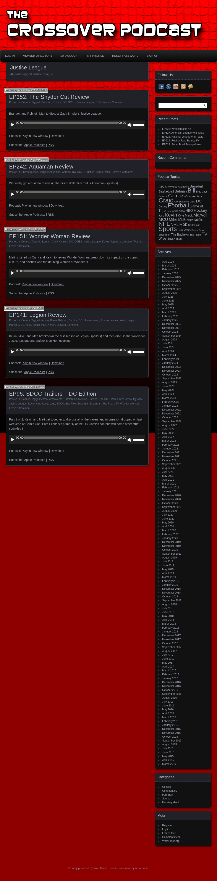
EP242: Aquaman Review (41, 167)
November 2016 (171, 686)
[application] (77, 124)
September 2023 (171, 378)
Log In (10, 55)
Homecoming (91, 320)
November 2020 (171, 499)
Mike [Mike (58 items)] (173, 219)
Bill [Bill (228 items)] (191, 190)
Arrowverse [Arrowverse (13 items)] (171, 186)
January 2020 (170, 538)
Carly (55, 241)
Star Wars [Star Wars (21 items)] (184, 230)
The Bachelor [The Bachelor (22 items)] (180, 234)
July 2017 (167, 654)
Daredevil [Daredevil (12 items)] (184, 201)
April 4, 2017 (35, 308)
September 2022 (171, 421)
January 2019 (170, 584)
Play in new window (35, 136)
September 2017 (171, 647)
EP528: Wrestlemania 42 (176, 128)
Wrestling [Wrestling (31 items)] (166, 238)
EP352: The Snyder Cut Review (49, 97)
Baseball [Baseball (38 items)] (196, 186)
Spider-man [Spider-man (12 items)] (194, 225)
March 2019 (169, 577)
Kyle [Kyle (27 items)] (181, 215)
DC (64, 102)
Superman (116, 241)
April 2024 (168, 351)
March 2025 (169, 312)
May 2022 (168, 433)
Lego (52, 403)
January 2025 (170, 320)
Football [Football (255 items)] (178, 205)
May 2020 (168, 522)
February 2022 (170, 444)
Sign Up (152, 55)
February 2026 (170, 269)
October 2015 (170, 736)
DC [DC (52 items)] (199, 201)
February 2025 (170, 316)
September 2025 (171, 288)
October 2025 (170, 285)
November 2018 (171, 592)
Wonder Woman (133, 241)
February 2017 (170, 674)
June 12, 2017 (36, 229)
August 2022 (169, 425)
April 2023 (168, 394)
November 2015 (171, 732)
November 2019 (171, 545)
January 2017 (170, 678)
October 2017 (170, 643)
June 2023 (168, 386)
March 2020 (169, 530)
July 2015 (167, 748)
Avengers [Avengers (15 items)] (183, 186)
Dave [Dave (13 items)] (192, 201)
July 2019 (167, 561)
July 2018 (167, 608)
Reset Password (125, 55)
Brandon (46, 102)
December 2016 (171, 682)
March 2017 (169, 670)
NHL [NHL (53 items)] (174, 224)
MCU (21, 324)
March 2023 (169, 398)
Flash (112, 399)
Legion (131, 320)
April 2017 (168, 666)
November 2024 (171, 327)
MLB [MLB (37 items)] (182, 220)
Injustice (138, 399)
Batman (45, 241)
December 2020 (171, 495)
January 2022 (170, 448)
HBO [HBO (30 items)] (189, 210)
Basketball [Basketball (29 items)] (166, 191)
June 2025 (168, 300)
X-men (51, 324)
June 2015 (168, 752)
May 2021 (168, 475)
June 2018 (168, 612)
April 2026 (168, 261)
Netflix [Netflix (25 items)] (198, 219)
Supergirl (83, 403)
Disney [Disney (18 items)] (163, 206)
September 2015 (171, 740)
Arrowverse (55, 399)
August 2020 (169, 510)
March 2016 (169, 717)
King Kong (42, 403)
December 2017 (171, 635)
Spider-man (39, 324)
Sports (166, 798)
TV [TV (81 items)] (204, 233)
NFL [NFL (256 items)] (164, 223)
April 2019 (168, 573)
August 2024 (169, 339)
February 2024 (170, 359)
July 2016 (167, 701)
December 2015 (171, 728)
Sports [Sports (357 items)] (168, 228)
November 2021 (171, 456)
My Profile (95, 55)
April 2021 (168, 479)
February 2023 (170, 401)
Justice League (85, 102)
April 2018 (168, 619)
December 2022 (171, 409)
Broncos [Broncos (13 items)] (163, 196)
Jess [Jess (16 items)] (161, 215)
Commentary (169, 790)
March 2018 (169, 623)
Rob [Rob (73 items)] (183, 224)
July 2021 (167, 471)
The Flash (108, 403)
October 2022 (170, 417)
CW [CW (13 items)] (176, 201)
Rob (98, 102)
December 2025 (171, 277)
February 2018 (170, 627)
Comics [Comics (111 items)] (176, 195)
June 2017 (168, 658)
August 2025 (169, 292)
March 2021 (169, 483)
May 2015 (168, 756)
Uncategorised (29, 171)
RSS (51, 145)
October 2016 (170, 690)
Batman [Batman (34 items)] (181, 191)
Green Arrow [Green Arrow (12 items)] (178, 211)
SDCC (60, 403)
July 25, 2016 (36, 386)
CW (101, 399)
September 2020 (171, 507)
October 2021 (170, 460)
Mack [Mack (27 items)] (189, 215)
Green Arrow (124, 399)
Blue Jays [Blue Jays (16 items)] (201, 191)
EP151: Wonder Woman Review (49, 236)
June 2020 (168, 518)
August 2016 (169, 697)
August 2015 (169, 744)
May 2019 (168, 569)
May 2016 (168, 709)
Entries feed (169, 833)
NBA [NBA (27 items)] (189, 219)
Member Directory (37, 55)
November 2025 (171, 281)
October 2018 (170, 596)
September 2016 (171, 693)
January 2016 (170, 725)
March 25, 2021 (37, 90)
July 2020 (167, 514)
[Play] (12, 125)
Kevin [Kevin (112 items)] (171, 215)
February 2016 (170, 721)
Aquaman (54, 171)
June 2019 (168, 565)
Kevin (21, 90)
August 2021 (169, 468)
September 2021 (171, 464)
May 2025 (168, 304)
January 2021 (170, 491)
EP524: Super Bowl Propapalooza (181, 144)
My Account (69, 55)
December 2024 (171, 324)
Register (167, 825)
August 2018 (169, 604)
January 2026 (170, 273)
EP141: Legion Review (37, 315)
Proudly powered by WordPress (87, 868)
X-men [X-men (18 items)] (177, 238)
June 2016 (168, 705)
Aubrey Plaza (49, 320)
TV (117, 403)
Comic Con (80, 399)
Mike (107, 171)
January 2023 (170, 405)
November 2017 (171, 639)
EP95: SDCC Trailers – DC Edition (52, 394)
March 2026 (169, 265)
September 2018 (171, 600)
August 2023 (169, 382)
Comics (25, 102)
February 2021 (170, 487)
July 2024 (167, 343)
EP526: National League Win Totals (182, 136)
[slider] (71, 123)
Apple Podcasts (34, 145)
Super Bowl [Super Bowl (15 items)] (198, 230)
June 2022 (168, 429)
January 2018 (170, 631)
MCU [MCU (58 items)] (163, 219)
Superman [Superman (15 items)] (164, 234)
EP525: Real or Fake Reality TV (180, 140)
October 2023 (170, 374)
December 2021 (171, 452)
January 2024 (170, 362)
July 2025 (167, 296)
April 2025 (168, 308)
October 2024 (170, 331)
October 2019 (170, 549)
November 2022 (171, 413)
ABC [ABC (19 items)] (161, 186)
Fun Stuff (167, 794)
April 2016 (168, 713)
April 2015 (168, 760)
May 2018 (168, 616)
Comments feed (171, 837)
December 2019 (171, 542)
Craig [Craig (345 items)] (166, 200)
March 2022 (169, 440)
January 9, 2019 (37, 159)
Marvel (13, 324)
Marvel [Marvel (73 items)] (200, 214)
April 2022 (168, 436)
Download (57, 136)
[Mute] (129, 125)
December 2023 (171, 366)
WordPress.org (171, 840)
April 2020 (168, 526)
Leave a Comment (112, 102)
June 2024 (168, 347)
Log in (165, 829)
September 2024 (171, 335)
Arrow (44, 399)
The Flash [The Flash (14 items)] (195, 234)
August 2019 (169, 557)
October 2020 (170, 503)
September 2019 (171, 553)
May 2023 (168, 390)
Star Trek (70, 403)
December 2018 (171, 588)
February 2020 (170, 534)
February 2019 (170, 581)
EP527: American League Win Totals (183, 132)
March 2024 (169, 355)
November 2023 (171, 370)
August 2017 (169, 651)
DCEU (71, 102)
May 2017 (168, 662)
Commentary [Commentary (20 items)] (193, 196)
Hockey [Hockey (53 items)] (200, 210)
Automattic (141, 868)
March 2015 (169, 763)
